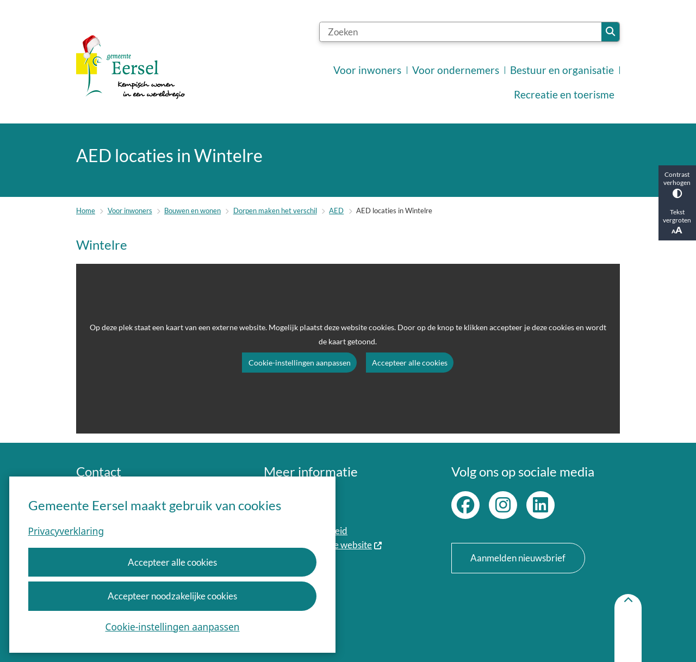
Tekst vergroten (677, 222)
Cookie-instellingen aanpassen (172, 627)
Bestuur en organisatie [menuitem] (562, 70)
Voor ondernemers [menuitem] (455, 70)
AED (336, 210)
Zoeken (610, 31)
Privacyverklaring (66, 531)
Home (85, 210)
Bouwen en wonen (192, 210)
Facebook (465, 505)
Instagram (503, 505)
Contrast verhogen (677, 184)
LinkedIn (540, 505)
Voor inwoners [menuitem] (367, 70)
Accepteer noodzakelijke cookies (172, 596)
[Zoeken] (460, 31)
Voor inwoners (130, 210)
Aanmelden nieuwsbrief (518, 558)
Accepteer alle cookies (172, 562)
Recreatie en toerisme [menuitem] (564, 95)
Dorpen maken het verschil (275, 210)
